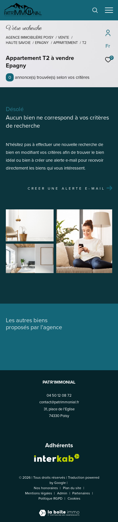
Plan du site (72, 488)
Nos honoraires (46, 488)
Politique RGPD (50, 498)
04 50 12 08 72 (59, 395)
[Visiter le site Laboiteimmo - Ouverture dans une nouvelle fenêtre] (59, 509)
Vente (63, 37)
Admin (62, 493)
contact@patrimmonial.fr (59, 402)
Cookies (74, 499)
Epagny (42, 42)
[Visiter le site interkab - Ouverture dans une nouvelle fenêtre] (57, 458)
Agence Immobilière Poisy (30, 37)
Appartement (65, 42)
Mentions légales (39, 493)
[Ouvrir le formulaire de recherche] (95, 10)
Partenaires (81, 493)
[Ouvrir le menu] (109, 10)
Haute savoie (18, 42)
